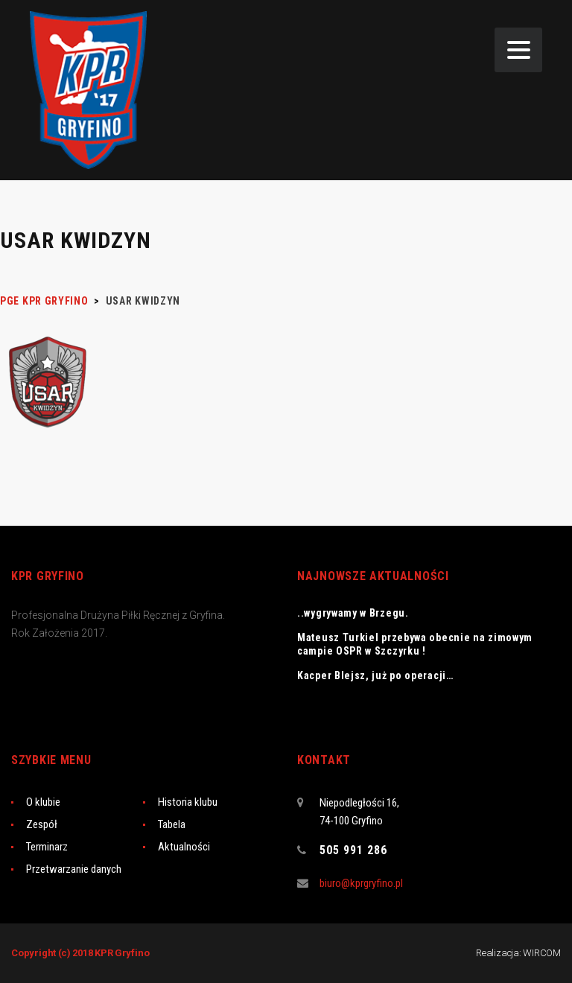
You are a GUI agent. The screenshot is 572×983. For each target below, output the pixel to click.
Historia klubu (187, 802)
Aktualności (184, 846)
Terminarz (47, 846)
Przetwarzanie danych (73, 869)
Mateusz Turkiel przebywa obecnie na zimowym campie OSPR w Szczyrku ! (415, 644)
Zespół (41, 824)
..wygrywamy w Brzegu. (353, 613)
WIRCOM (542, 952)
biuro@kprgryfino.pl (361, 883)
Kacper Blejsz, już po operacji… (375, 675)
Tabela (171, 824)
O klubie (43, 802)
